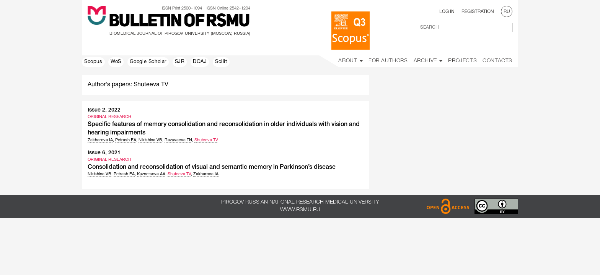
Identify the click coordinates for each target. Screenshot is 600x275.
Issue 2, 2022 (104, 110)
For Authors (388, 60)
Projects (462, 60)
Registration (477, 12)
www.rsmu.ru (300, 209)
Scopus (93, 62)
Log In (447, 12)
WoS (116, 62)
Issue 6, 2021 (104, 152)
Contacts (497, 60)
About (350, 60)
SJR (180, 62)
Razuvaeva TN (178, 140)
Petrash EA (125, 140)
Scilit (221, 62)
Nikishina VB (150, 140)
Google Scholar (148, 62)
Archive (428, 60)
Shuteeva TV (206, 140)
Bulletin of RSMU (179, 22)
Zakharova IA (100, 140)
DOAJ (200, 62)
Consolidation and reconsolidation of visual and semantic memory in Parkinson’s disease (212, 167)
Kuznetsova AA (151, 174)
